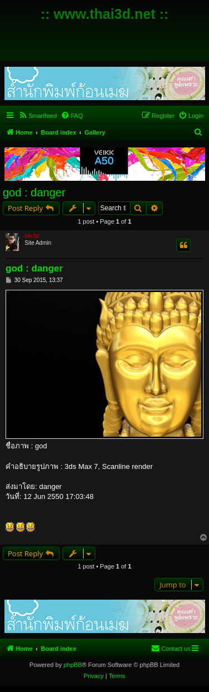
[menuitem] (37, 115)
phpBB (73, 664)
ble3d (32, 236)
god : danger (34, 192)
